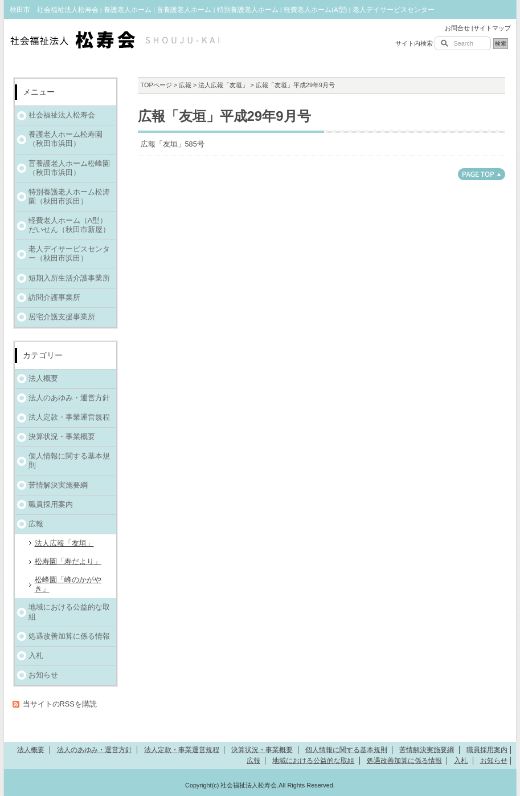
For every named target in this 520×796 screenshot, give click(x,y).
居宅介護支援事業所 (61, 316)
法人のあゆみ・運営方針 (69, 397)
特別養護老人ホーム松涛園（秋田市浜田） (69, 196)
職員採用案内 (50, 504)
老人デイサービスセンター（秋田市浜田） (69, 253)
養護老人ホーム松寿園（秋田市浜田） (65, 139)
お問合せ (457, 28)
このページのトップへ (481, 174)
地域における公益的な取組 (69, 611)
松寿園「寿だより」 (68, 561)
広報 (185, 85)
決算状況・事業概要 (61, 436)
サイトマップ (492, 28)
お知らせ (43, 675)
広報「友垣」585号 (172, 144)
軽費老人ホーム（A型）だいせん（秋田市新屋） (69, 225)
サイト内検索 (414, 43)
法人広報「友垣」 (223, 85)
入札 (35, 655)
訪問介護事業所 (54, 297)
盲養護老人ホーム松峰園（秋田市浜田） (69, 168)
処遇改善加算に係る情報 (69, 636)
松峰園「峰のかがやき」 (68, 584)
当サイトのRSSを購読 (60, 704)
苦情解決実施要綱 (58, 485)
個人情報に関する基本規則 (69, 460)
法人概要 (43, 378)
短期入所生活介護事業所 (69, 278)
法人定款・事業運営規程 (69, 417)
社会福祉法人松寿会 (61, 115)
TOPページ (156, 85)
